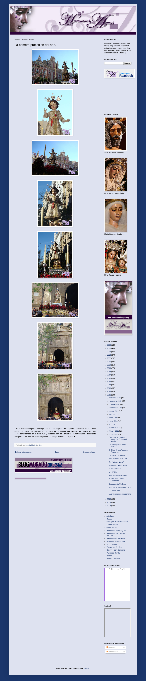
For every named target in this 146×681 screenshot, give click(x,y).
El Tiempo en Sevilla (117, 569)
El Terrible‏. (113, 472)
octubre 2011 (114, 404)
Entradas (110, 647)
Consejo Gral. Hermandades (117, 522)
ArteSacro (110, 516)
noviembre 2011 (115, 401)
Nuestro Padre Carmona (116, 550)
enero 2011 (113, 434)
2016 (109, 378)
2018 (109, 372)
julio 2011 (113, 414)
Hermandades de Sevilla (116, 538)
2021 (109, 362)
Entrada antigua (89, 452)
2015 (109, 382)
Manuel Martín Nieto (114, 547)
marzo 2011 (114, 428)
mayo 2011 (113, 421)
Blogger (87, 668)
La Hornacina (112, 544)
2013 (109, 388)
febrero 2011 (114, 431)
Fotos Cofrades (112, 525)
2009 (109, 502)
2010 (109, 499)
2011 (109, 395)
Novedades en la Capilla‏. (118, 465)
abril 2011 (113, 424)
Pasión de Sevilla (113, 553)
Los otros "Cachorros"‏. (117, 455)
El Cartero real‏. (114, 491)
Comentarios (112, 652)
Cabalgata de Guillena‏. (117, 484)
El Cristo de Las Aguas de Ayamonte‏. (118, 451)
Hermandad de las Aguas (116, 531)
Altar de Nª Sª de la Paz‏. (118, 459)
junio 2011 (113, 418)
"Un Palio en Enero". (116, 462)
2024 (109, 352)
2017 (109, 375)
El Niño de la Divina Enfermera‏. (116, 480)
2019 (109, 368)
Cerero (109, 519)
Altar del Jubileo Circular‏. (118, 475)
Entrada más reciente (23, 452)
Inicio (57, 452)
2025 (109, 348)
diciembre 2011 (115, 398)
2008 (109, 506)
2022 (109, 358)
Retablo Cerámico (113, 559)
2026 (109, 345)
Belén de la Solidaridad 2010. (120, 487)
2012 (109, 392)
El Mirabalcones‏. (115, 469)
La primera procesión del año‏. (120, 494)
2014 (109, 385)
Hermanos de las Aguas (116, 541)
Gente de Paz (112, 528)
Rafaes (109, 556)
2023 (109, 355)
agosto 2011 (114, 411)
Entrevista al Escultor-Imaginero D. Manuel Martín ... (118, 439)
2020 (109, 365)
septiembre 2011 (115, 408)
